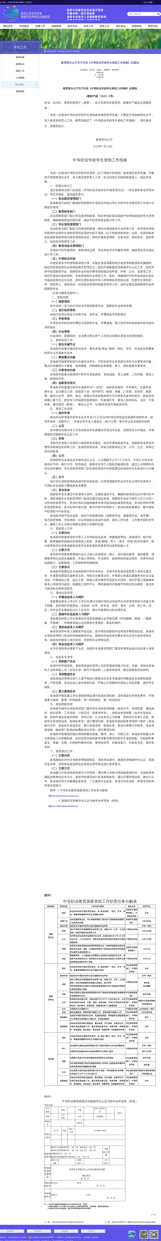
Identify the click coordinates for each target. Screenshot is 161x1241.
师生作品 (72, 26)
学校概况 (24, 26)
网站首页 (8, 26)
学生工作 (88, 26)
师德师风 (137, 26)
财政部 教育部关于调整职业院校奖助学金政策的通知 (134, 1222)
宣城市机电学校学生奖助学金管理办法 (68, 1222)
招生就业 (121, 26)
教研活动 (153, 26)
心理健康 (20, 78)
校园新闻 (56, 26)
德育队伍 (20, 64)
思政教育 (20, 91)
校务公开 (104, 26)
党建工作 (40, 26)
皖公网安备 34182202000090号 (41, 1237)
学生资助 (19, 84)
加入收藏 (149, 2)
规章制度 (20, 57)
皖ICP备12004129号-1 (73, 1237)
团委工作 (20, 71)
